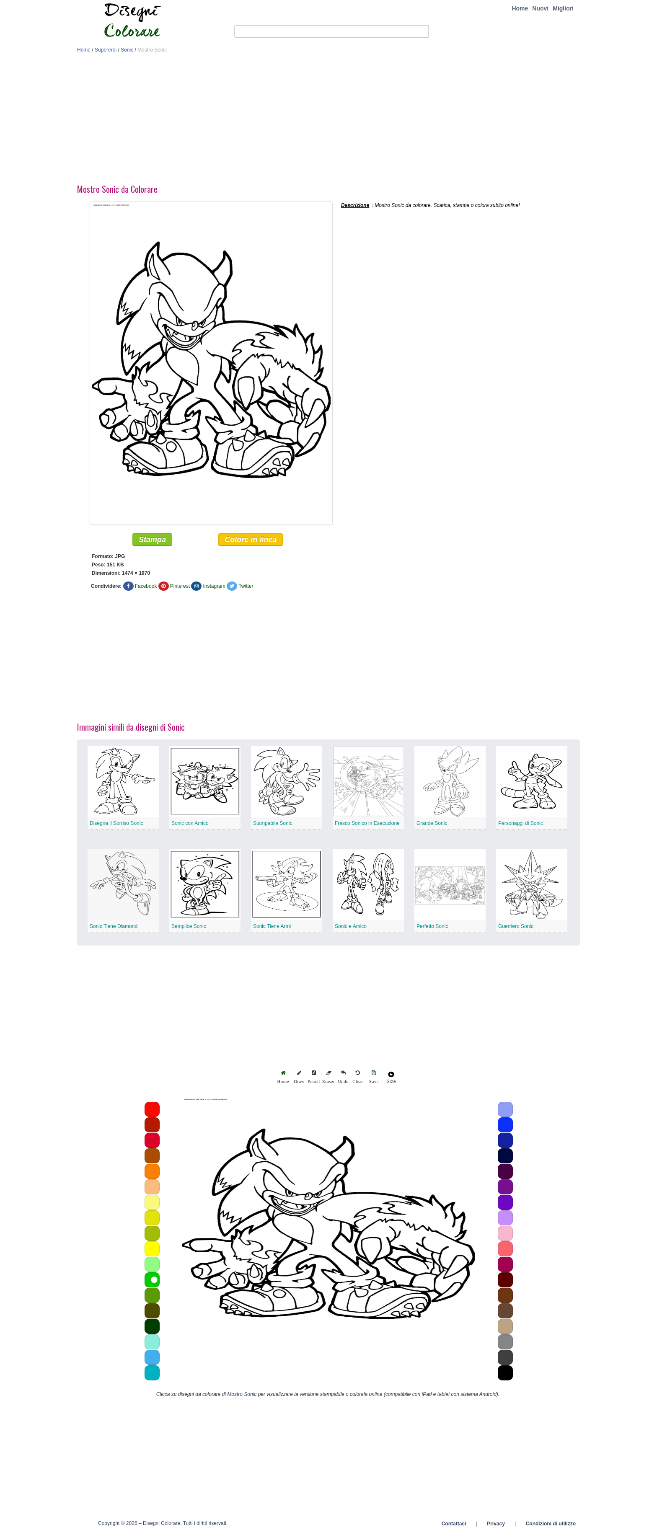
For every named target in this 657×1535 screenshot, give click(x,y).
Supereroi (105, 50)
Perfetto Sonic (432, 926)
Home (520, 8)
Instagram (214, 586)
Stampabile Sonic (272, 823)
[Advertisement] (328, 120)
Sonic (127, 50)
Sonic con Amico (190, 823)
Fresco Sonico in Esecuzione (367, 823)
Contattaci (454, 1524)
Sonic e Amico (351, 926)
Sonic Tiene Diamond (113, 926)
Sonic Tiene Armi (272, 926)
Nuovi (540, 8)
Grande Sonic (431, 823)
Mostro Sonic (241, 1394)
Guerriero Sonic (515, 926)
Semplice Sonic (188, 926)
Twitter (245, 586)
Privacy (496, 1524)
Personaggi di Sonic (520, 823)
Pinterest (180, 586)
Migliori (563, 8)
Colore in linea (251, 539)
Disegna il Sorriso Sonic (116, 823)
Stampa (152, 539)
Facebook (146, 586)
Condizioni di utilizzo (551, 1524)
